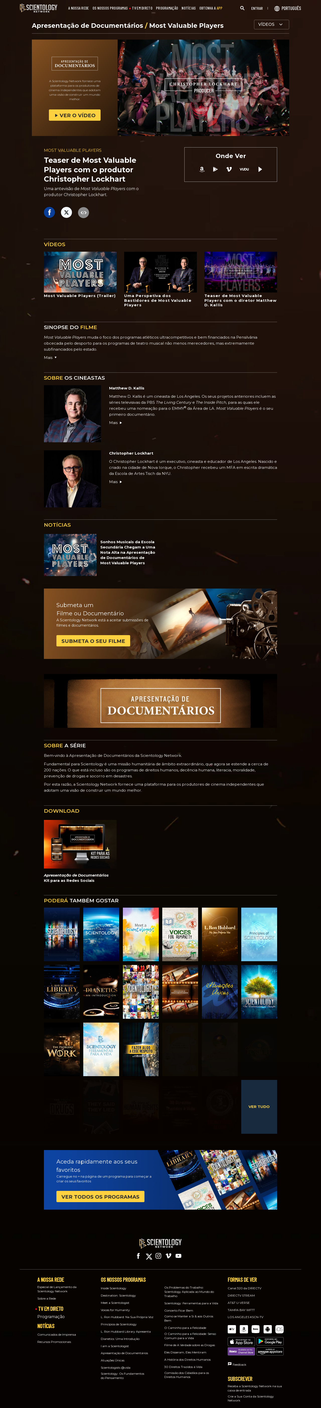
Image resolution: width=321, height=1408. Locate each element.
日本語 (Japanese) (152, 1400)
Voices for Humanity (115, 1305)
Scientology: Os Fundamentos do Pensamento (122, 1371)
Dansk (127, 1393)
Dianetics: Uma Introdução (120, 1334)
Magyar (109, 1400)
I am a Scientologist (115, 1341)
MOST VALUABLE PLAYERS (73, 150)
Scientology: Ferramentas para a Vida (191, 1299)
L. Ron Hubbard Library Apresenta (126, 1327)
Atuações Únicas (112, 1356)
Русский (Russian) (244, 1400)
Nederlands (179, 1400)
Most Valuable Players (186, 25)
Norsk (199, 1400)
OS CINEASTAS (74, 378)
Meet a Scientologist (115, 1298)
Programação (51, 1312)
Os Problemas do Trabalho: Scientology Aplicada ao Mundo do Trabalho (189, 1287)
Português (217, 1400)
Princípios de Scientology (119, 1320)
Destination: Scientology (118, 1291)
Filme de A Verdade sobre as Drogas (189, 1340)
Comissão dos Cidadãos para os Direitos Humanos (186, 1370)
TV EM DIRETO (142, 8)
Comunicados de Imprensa (56, 1330)
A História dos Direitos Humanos (187, 1355)
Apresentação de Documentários (88, 25)
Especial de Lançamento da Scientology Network (56, 1285)
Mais (116, 422)
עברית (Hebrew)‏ (263, 1393)
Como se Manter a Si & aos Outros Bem (188, 1314)
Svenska (271, 1400)
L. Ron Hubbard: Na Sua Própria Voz (127, 1312)
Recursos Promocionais (54, 1337)
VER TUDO (259, 1106)
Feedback (239, 1343)
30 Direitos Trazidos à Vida (183, 1362)
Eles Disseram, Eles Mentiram (185, 1348)
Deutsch (144, 1393)
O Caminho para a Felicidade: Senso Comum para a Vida (190, 1331)
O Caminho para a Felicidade (185, 1323)
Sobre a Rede (46, 1294)
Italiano (127, 1400)
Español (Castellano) (231, 1393)
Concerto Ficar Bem (178, 1306)
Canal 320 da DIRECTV (244, 1284)
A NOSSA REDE (78, 8)
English (110, 1393)
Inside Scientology (113, 1284)
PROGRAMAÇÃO (167, 8)
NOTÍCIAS (189, 8)
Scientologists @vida (115, 1363)
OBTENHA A (211, 8)
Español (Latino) (199, 1393)
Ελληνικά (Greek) (169, 1393)
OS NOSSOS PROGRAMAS (110, 8)
